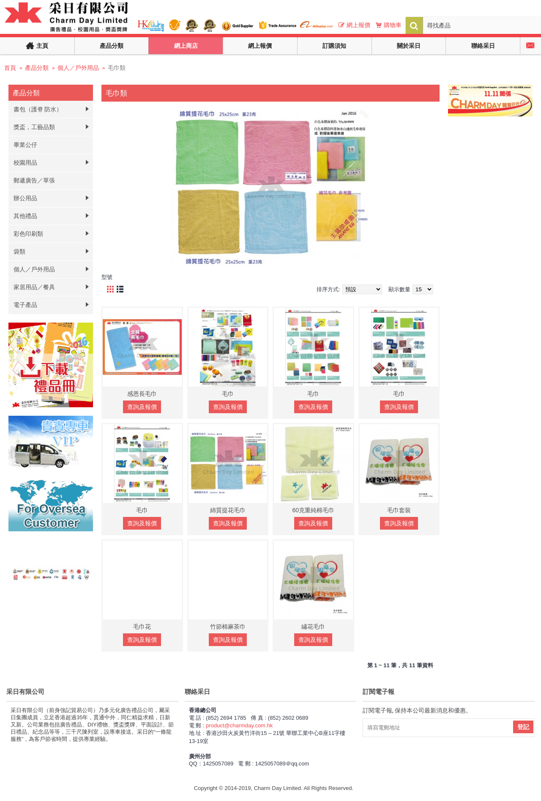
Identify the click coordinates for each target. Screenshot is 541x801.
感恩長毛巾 (142, 393)
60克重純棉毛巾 (313, 510)
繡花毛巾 (313, 626)
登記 (523, 727)
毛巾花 (142, 626)
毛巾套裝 (399, 510)
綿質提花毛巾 (228, 510)
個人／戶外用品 (78, 67)
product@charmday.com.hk (239, 725)
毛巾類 (117, 67)
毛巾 (228, 393)
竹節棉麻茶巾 (228, 626)
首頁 (10, 67)
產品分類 (37, 67)
